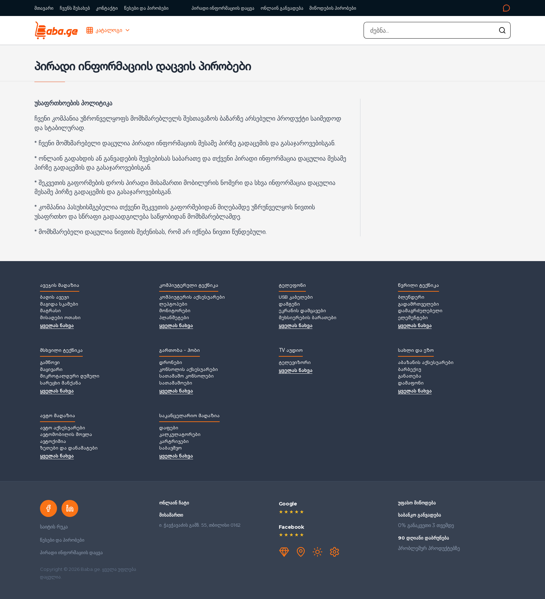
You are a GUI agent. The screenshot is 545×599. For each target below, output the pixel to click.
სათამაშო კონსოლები (186, 376)
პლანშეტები (174, 318)
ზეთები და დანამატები (69, 448)
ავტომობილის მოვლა (66, 435)
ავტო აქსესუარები (62, 428)
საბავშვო (170, 448)
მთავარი (44, 8)
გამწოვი (50, 363)
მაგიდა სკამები (59, 304)
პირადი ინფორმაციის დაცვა (223, 8)
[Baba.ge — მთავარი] (56, 30)
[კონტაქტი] (436, 8)
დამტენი (289, 304)
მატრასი (50, 311)
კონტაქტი (107, 8)
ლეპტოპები (173, 304)
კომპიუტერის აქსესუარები (192, 298)
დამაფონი (411, 383)
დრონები (170, 363)
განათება (409, 376)
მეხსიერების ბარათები (307, 318)
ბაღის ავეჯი (54, 298)
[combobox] (437, 30)
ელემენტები (413, 318)
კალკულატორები (180, 435)
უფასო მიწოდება (417, 502)
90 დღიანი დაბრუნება (423, 538)
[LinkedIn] (70, 508)
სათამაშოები (175, 383)
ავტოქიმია (53, 442)
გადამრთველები (418, 304)
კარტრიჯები (174, 442)
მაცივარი (51, 370)
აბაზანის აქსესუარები (426, 363)
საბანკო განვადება (419, 515)
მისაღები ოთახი (60, 318)
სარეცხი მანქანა (60, 383)
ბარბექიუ (409, 370)
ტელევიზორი (295, 363)
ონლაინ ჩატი (174, 502)
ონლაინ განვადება (282, 8)
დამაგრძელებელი (420, 311)
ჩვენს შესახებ (75, 8)
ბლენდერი (411, 298)
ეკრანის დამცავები (302, 311)
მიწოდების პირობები (332, 8)
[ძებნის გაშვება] (502, 30)
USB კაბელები (296, 298)
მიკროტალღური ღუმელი (69, 376)
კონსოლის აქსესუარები (188, 370)
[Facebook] (48, 508)
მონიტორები (174, 311)
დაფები (168, 428)
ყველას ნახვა (57, 326)
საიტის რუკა (54, 527)
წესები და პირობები (146, 8)
